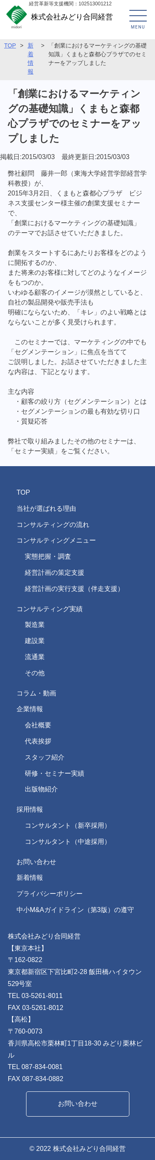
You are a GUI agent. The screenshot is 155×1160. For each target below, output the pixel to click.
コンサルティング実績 (50, 608)
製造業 (35, 624)
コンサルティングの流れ (53, 524)
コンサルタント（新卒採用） (68, 825)
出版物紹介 (41, 789)
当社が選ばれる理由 (46, 508)
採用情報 (30, 809)
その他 (35, 672)
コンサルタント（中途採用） (68, 841)
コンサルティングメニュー (56, 540)
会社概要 (38, 725)
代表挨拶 (38, 741)
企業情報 (30, 708)
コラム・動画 (36, 693)
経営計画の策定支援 (54, 572)
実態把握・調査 (48, 556)
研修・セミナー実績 (54, 773)
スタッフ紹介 (44, 757)
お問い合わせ (36, 861)
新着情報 (30, 877)
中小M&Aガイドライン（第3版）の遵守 (75, 909)
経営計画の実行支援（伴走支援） (74, 588)
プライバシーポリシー (50, 893)
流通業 (35, 656)
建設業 (35, 640)
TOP (10, 45)
